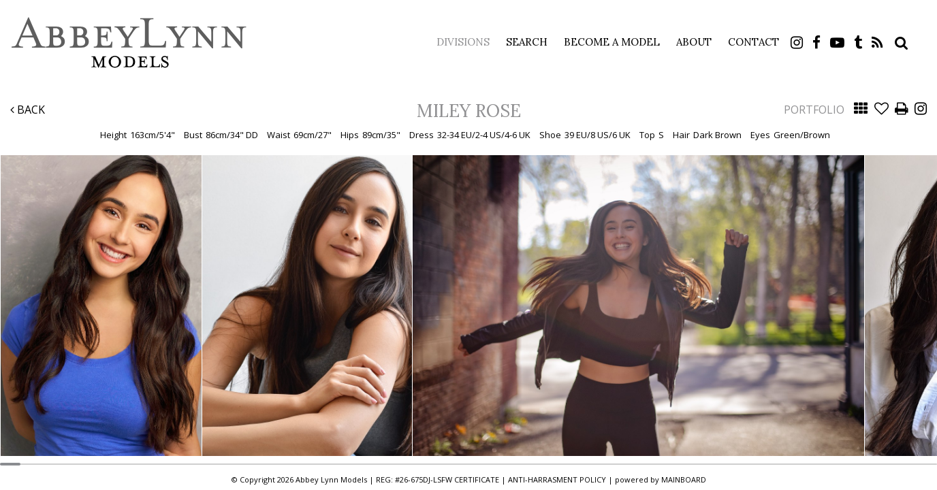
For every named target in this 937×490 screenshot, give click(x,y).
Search (526, 41)
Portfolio (814, 109)
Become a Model (612, 41)
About (694, 41)
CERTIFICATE (476, 479)
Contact (753, 41)
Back (27, 109)
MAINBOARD (683, 479)
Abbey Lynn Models (129, 42)
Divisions (463, 41)
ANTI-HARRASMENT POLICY (557, 479)
